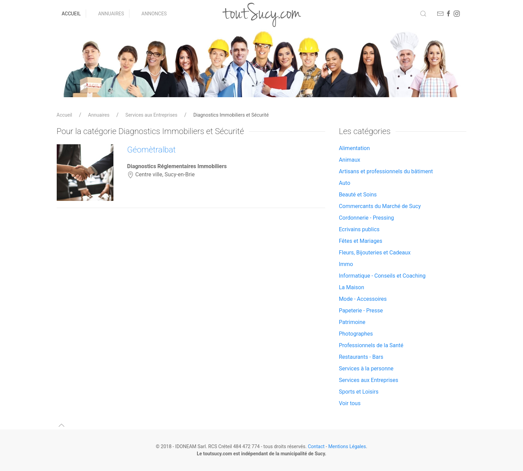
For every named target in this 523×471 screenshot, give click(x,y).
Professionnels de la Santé (371, 345)
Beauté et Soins (358, 194)
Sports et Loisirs (359, 391)
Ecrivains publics (359, 229)
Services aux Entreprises (151, 115)
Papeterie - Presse (361, 310)
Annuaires (111, 13)
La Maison (351, 287)
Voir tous (350, 403)
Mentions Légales (347, 446)
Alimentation (354, 148)
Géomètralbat (151, 149)
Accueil (71, 13)
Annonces (154, 13)
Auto (344, 183)
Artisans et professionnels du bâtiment (386, 171)
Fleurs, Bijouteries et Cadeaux (375, 252)
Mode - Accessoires (363, 299)
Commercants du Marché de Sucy (380, 206)
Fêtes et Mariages (360, 241)
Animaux (349, 160)
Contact (316, 446)
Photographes (356, 333)
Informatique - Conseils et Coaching (382, 276)
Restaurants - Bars (361, 357)
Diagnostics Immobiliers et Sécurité (231, 115)
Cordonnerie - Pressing (366, 218)
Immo (346, 264)
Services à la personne (366, 368)
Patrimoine (352, 322)
